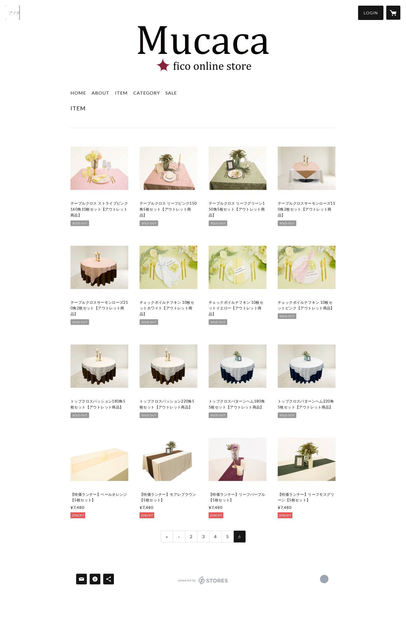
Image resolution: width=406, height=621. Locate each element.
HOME (78, 92)
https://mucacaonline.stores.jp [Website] (324, 579)
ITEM (121, 92)
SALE (171, 92)
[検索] (13, 13)
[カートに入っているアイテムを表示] (393, 13)
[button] (370, 13)
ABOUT (100, 92)
